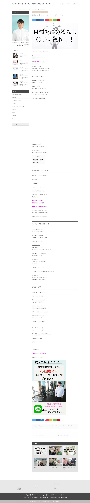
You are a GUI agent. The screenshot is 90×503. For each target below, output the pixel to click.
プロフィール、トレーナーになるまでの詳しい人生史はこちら (21, 45)
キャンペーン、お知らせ (16, 100)
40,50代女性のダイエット (37, 12)
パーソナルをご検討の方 (38, 3)
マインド (44, 12)
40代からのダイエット (52, 425)
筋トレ (13, 118)
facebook (37, 487)
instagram (37, 486)
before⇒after (19, 489)
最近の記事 (16, 50)
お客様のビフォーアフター (51, 3)
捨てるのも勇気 (36, 162)
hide (39, 156)
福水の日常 (14, 115)
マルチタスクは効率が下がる (38, 160)
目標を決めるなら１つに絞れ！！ (39, 159)
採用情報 (55, 488)
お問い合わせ (75, 3)
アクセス (68, 3)
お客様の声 (14, 97)
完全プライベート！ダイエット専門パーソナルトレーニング (31, 4)
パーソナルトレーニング (63, 425)
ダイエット (57, 425)
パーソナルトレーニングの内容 (18, 106)
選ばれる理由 (19, 487)
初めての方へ (19, 486)
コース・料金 (61, 3)
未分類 (13, 112)
